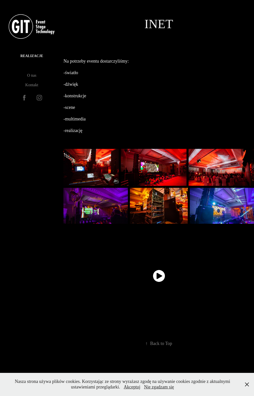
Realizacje (31, 56)
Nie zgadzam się (159, 386)
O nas (32, 75)
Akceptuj (132, 386)
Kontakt (31, 85)
